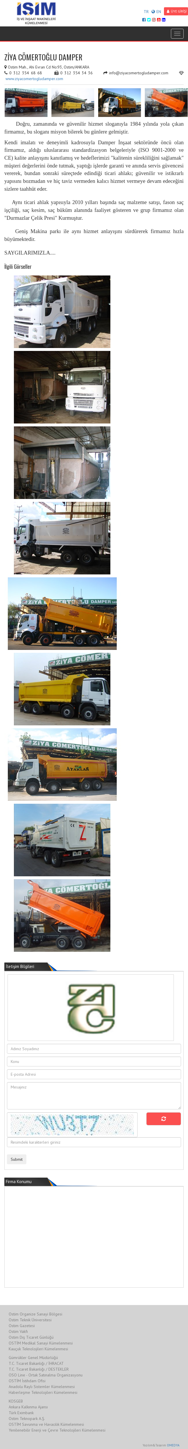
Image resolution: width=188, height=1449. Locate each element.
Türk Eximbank (21, 1412)
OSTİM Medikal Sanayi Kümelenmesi (41, 1343)
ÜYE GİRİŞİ (177, 11)
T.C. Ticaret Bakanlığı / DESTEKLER (39, 1369)
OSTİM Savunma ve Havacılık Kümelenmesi (46, 1424)
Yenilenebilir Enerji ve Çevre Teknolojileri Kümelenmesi (57, 1430)
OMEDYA (173, 1445)
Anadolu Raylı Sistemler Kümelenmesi (42, 1386)
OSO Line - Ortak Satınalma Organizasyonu (46, 1375)
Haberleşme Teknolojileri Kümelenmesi (43, 1392)
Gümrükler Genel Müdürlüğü (33, 1357)
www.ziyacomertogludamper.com (34, 78)
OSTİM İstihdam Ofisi (27, 1380)
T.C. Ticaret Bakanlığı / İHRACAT (36, 1363)
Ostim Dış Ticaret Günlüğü (31, 1337)
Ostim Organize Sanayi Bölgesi (35, 1314)
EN (156, 11)
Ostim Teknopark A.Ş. (27, 1418)
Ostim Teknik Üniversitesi (30, 1319)
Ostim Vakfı (18, 1331)
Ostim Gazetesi (22, 1325)
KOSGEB (16, 1401)
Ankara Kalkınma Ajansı (28, 1407)
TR (146, 11)
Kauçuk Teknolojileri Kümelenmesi (38, 1348)
